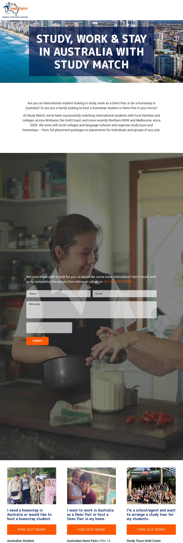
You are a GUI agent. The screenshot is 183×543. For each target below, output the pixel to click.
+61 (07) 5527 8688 (117, 281)
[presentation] (49, 327)
